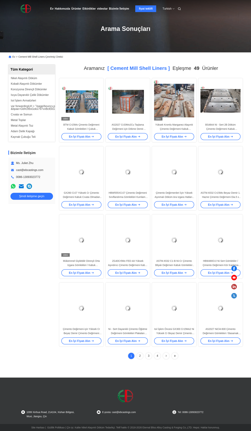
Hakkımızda (62, 8)
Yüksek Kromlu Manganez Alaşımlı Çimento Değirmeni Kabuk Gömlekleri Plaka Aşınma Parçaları (174, 128)
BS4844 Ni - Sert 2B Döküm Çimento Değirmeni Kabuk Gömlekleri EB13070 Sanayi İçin (220, 128)
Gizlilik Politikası (56, 427)
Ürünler (76, 8)
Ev (52, 8)
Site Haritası (37, 427)
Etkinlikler (89, 8)
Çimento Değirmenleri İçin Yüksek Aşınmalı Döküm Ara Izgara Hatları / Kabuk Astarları (174, 197)
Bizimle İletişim (119, 8)
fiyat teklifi (146, 8)
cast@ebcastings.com (29, 170)
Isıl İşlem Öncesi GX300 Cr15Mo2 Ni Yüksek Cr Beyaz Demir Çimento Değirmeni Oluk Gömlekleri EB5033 (174, 333)
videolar (102, 8)
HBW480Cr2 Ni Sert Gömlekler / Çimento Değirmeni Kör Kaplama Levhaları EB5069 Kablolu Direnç (220, 265)
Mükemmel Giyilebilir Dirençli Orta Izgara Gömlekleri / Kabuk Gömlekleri (81, 265)
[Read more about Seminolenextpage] (166, 356)
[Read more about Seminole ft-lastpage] (175, 356)
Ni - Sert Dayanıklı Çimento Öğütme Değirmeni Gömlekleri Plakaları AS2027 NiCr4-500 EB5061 (127, 333)
